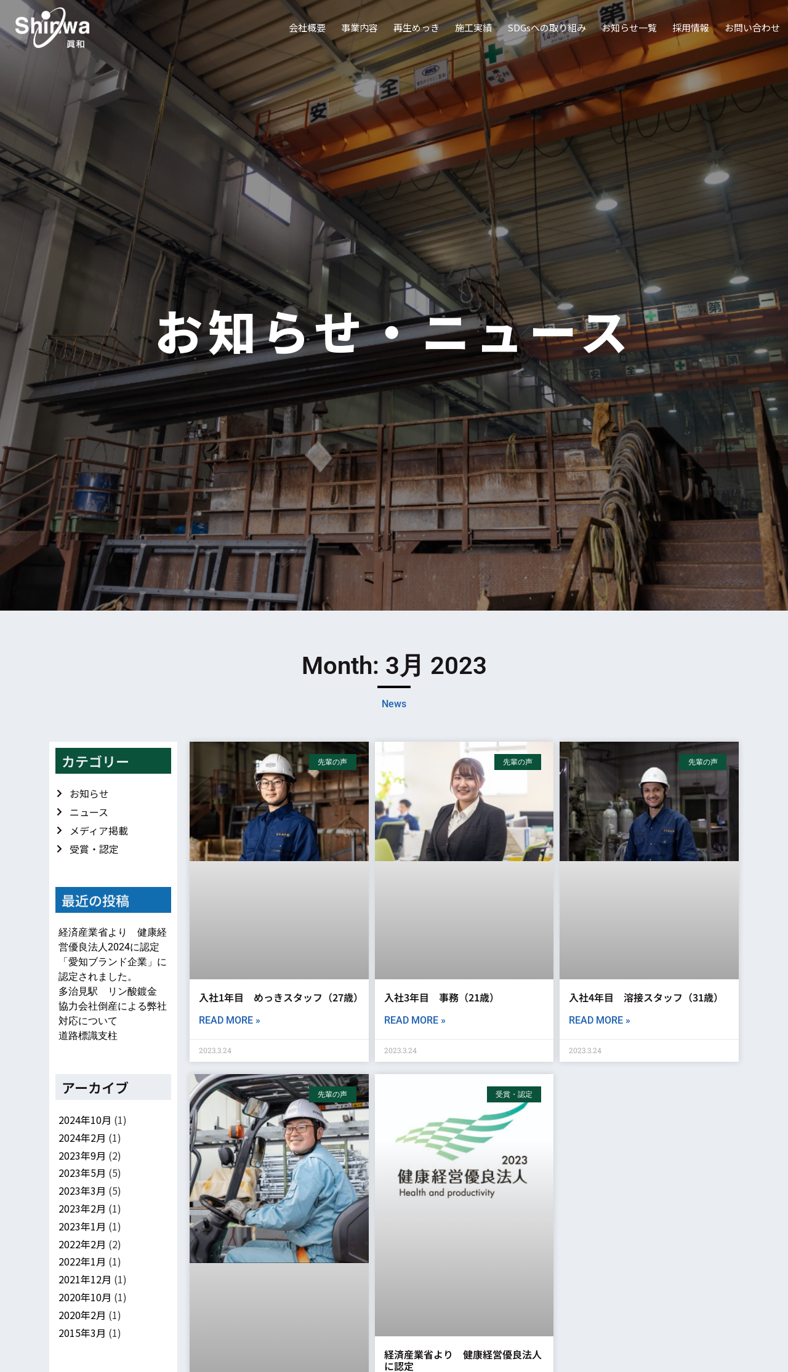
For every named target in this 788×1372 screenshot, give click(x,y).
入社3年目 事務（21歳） (441, 997)
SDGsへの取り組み (546, 27)
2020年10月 (84, 1297)
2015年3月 (82, 1332)
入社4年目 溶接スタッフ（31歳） (646, 997)
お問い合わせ (752, 27)
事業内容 (359, 27)
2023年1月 (82, 1226)
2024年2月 (82, 1137)
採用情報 (690, 27)
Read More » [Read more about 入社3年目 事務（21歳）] (415, 1020)
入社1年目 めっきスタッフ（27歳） (279, 997)
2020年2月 (82, 1314)
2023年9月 (82, 1155)
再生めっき (416, 27)
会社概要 (307, 27)
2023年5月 (82, 1172)
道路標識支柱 (88, 1035)
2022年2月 (82, 1244)
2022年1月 (82, 1261)
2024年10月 (84, 1119)
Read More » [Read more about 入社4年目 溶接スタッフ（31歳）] (599, 1020)
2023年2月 (82, 1208)
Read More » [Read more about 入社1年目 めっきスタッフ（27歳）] (229, 1020)
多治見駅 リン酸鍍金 (107, 991)
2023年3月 (82, 1190)
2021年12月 (84, 1279)
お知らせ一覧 (629, 27)
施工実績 (473, 27)
